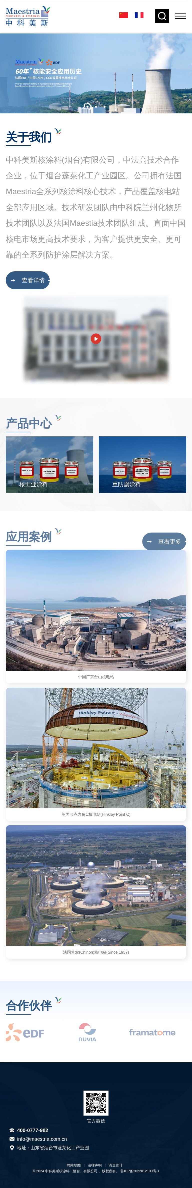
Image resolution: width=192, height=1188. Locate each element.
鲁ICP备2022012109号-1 (140, 1171)
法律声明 (95, 1165)
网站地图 (74, 1165)
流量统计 (116, 1165)
